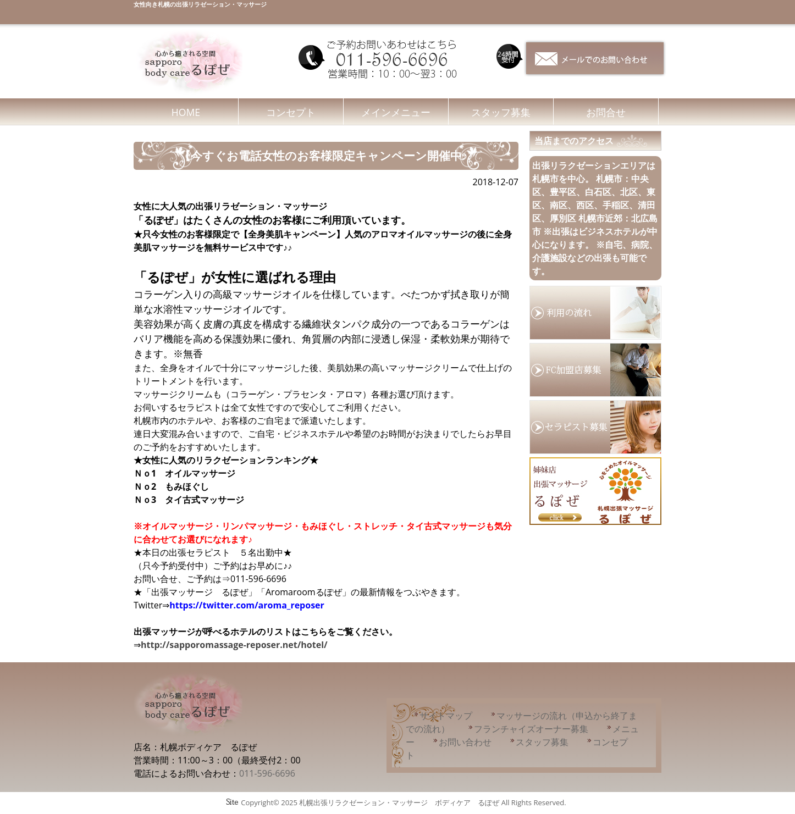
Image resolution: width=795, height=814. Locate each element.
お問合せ (606, 112)
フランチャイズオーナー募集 (531, 729)
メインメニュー (395, 112)
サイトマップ (445, 716)
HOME (186, 112)
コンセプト (291, 112)
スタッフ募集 (501, 112)
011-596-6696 (267, 773)
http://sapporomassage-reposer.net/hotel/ (234, 645)
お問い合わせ (465, 742)
